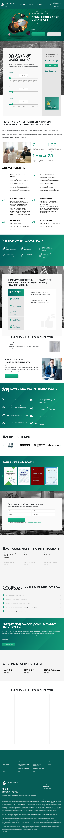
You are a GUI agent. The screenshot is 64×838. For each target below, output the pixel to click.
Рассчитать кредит (54, 34)
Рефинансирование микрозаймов (37, 765)
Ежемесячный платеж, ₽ (51, 55)
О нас (30, 4)
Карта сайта (4, 831)
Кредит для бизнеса (32, 555)
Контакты (39, 4)
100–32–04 (57, 3)
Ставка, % (11, 98)
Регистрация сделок (12, 564)
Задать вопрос (12, 376)
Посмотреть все (38, 463)
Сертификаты (6, 768)
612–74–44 (57, 2)
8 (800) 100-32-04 (46, 786)
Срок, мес (11, 86)
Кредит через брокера (52, 564)
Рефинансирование (12, 571)
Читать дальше (5, 639)
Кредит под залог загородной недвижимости (52, 670)
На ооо (49, 764)
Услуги (22, 4)
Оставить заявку (38, 34)
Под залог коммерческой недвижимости (23, 765)
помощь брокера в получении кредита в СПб (27, 795)
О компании (5, 761)
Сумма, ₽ (11, 72)
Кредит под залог (52, 555)
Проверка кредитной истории (12, 555)
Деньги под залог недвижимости (12, 670)
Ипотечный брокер (32, 564)
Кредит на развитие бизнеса (54, 761)
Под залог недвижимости (23, 768)
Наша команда (6, 764)
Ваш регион (36, 514)
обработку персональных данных (34, 522)
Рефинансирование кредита (39, 768)
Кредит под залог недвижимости (32, 670)
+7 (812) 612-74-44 (47, 784)
